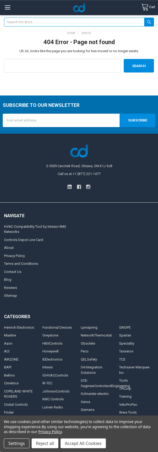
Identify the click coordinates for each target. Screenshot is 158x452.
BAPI (7, 367)
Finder (9, 412)
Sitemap (10, 295)
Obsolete (88, 343)
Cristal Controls (16, 404)
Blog (7, 280)
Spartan (125, 335)
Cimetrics (11, 383)
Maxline (10, 335)
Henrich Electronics (19, 327)
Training (125, 396)
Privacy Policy (14, 256)
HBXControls (52, 343)
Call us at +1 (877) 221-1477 (79, 174)
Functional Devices (57, 327)
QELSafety (89, 359)
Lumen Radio (52, 407)
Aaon (8, 343)
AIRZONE (11, 359)
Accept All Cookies (83, 443)
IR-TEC (47, 383)
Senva (85, 402)
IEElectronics (52, 359)
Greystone (50, 335)
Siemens (87, 410)
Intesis (47, 367)
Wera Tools (128, 412)
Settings (16, 443)
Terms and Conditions (21, 264)
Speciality (126, 343)
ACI (6, 351)
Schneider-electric (95, 394)
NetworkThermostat (96, 335)
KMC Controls (53, 399)
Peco (85, 351)
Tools (123, 380)
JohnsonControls (55, 391)
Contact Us (12, 272)
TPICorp (125, 389)
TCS (122, 359)
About (9, 248)
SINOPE (125, 327)
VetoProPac (128, 404)
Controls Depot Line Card (23, 240)
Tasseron (126, 351)
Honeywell (50, 351)
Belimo (9, 375)
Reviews (10, 288)
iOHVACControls (55, 375)
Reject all (45, 443)
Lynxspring (89, 327)
